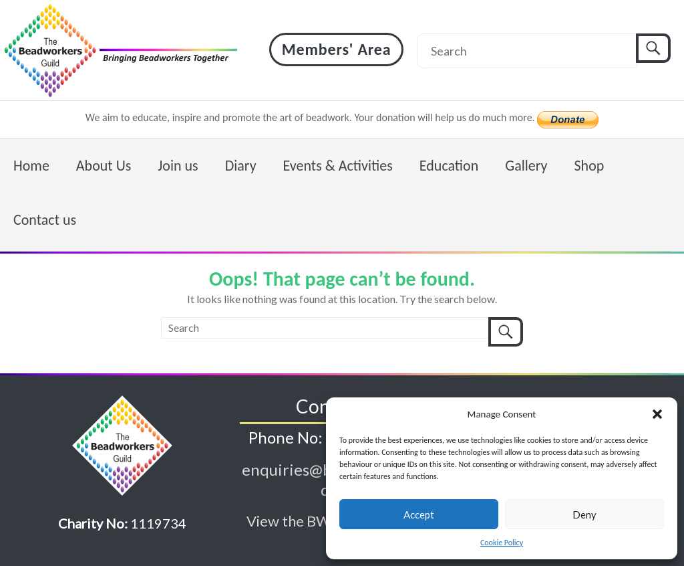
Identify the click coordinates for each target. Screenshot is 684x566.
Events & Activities (338, 166)
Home (31, 166)
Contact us (44, 220)
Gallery (526, 166)
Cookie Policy (501, 542)
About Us (104, 166)
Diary (240, 166)
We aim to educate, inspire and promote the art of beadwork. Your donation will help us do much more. (312, 117)
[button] (657, 414)
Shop (589, 166)
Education (448, 166)
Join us (178, 166)
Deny (584, 514)
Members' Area (336, 49)
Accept (418, 514)
